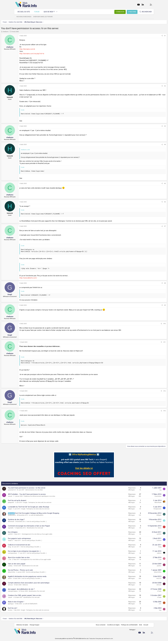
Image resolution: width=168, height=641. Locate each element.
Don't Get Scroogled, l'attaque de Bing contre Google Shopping (51, 513)
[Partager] (148, 36)
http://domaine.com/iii (41, 49)
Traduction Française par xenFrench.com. (101, 638)
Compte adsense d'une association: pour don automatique (43, 583)
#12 (150, 391)
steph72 (24, 540)
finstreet (144, 521)
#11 (150, 342)
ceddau (24, 566)
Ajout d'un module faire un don (33, 557)
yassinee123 (26, 490)
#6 (151, 202)
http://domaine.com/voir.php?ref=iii (46, 54)
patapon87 (25, 502)
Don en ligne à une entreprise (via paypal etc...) (38, 551)
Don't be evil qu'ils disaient (31, 500)
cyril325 (24, 534)
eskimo (145, 553)
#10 (150, 323)
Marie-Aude (143, 502)
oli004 (24, 578)
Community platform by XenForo (72, 638)
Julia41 (24, 597)
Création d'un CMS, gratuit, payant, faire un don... (39, 595)
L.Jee (23, 559)
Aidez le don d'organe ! (30, 602)
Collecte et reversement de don (33, 545)
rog (146, 490)
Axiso (145, 528)
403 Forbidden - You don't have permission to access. (41, 494)
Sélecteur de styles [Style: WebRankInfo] (23, 625)
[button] (58, 11)
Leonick (145, 540)
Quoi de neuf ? (50, 12)
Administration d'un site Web (48, 490)
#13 (150, 411)
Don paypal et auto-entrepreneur (33, 538)
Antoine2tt (25, 521)
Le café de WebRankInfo (50, 515)
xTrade (145, 591)
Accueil (144, 625)
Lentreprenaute (26, 553)
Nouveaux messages (25, 16)
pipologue (25, 604)
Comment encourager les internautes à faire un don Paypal (43, 526)
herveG (24, 496)
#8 (151, 283)
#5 (151, 183)
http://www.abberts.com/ (42, 278)
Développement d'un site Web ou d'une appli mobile (51, 534)
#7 (151, 226)
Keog (23, 547)
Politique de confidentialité (128, 625)
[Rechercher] (144, 11)
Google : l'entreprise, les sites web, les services (51, 502)
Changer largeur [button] (35, 625)
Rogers (24, 509)
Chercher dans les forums (44, 16)
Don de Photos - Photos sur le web (34, 570)
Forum (37, 12)
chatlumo (20, 31)
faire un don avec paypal (30, 564)
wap (146, 610)
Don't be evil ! (26, 608)
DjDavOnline (25, 572)
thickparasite (143, 509)
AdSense (39, 585)
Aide (139, 625)
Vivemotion (143, 496)
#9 (151, 305)
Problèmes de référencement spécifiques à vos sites (53, 496)
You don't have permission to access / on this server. (41, 488)
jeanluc (145, 566)
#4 (151, 144)
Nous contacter (99, 625)
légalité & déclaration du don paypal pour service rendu (41, 576)
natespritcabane (27, 591)
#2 (151, 86)
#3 (151, 126)
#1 (151, 35)
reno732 (144, 578)
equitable (25, 528)
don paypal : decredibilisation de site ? (35, 589)
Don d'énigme (27, 532)
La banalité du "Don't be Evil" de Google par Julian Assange (42, 507)
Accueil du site (25, 12)
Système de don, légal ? (30, 519)
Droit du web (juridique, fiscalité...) (51, 521)
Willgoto (144, 515)
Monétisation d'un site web (49, 528)
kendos (24, 610)
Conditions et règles (112, 625)
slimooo (24, 585)
